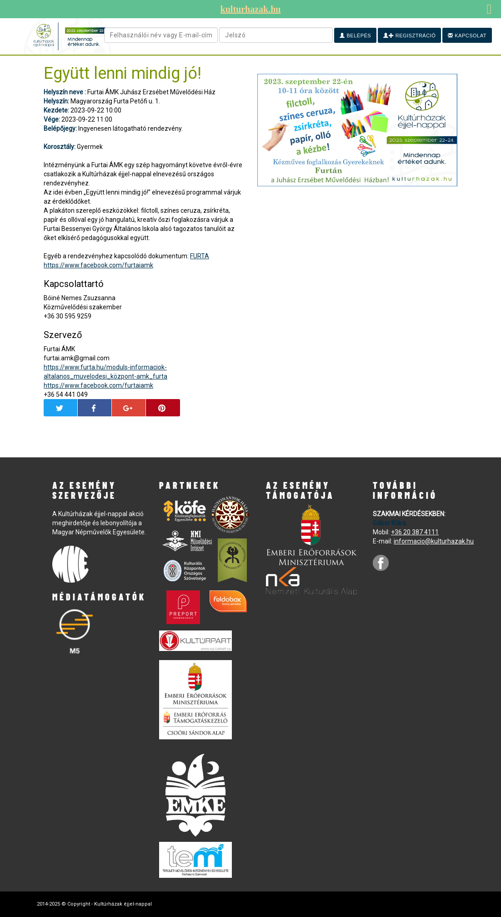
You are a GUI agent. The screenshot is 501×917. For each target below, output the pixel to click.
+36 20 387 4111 (415, 532)
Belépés (355, 35)
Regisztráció (409, 35)
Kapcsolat (467, 35)
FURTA (199, 256)
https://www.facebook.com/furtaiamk (98, 265)
